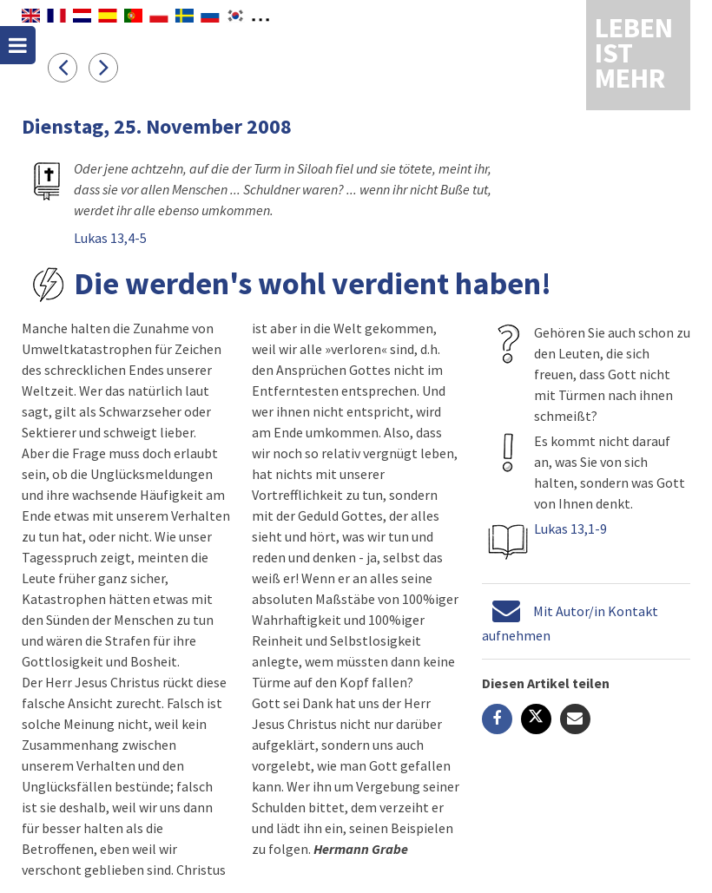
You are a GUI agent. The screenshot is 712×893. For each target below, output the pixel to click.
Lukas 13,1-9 (570, 528)
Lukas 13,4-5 (110, 237)
